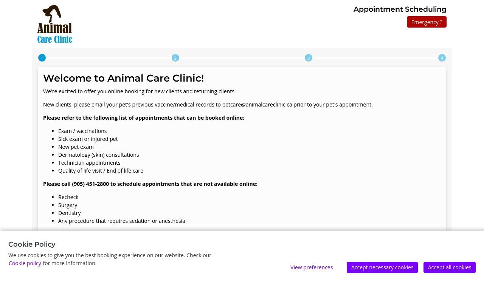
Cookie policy (25, 263)
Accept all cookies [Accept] (450, 267)
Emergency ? (426, 22)
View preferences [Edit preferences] (311, 267)
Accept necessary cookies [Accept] (382, 267)
